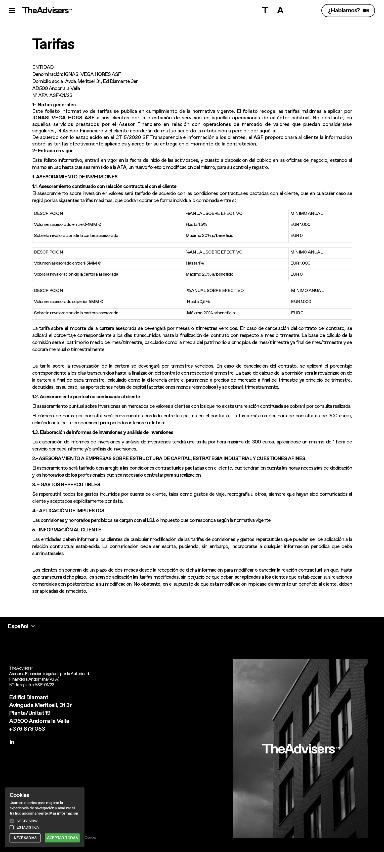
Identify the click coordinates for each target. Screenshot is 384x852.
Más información (63, 813)
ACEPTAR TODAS (62, 838)
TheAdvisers (47, 10)
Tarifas (53, 44)
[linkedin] (12, 742)
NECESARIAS (25, 838)
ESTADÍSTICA (28, 827)
